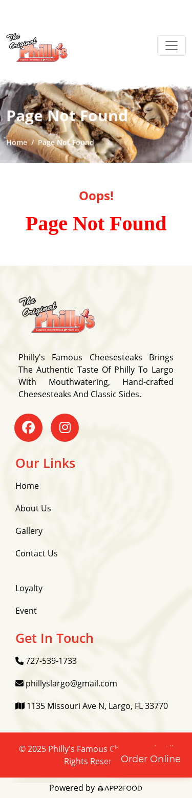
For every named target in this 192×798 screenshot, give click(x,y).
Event (26, 610)
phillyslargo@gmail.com (66, 683)
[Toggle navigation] (171, 45)
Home (16, 143)
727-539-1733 (46, 660)
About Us (33, 508)
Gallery (28, 530)
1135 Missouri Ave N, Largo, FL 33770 (91, 705)
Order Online (151, 759)
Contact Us (36, 553)
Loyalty (28, 588)
